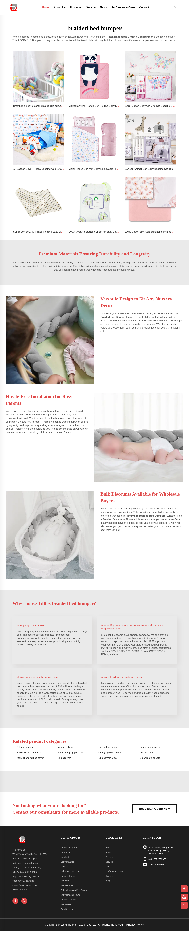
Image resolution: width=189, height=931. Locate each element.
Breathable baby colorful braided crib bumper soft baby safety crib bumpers (55, 106)
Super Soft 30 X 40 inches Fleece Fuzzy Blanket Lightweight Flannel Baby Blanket (59, 231)
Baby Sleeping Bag (70, 871)
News (103, 7)
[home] (14, 7)
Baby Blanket (67, 861)
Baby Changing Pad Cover (74, 890)
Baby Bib (65, 880)
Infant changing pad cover (71, 752)
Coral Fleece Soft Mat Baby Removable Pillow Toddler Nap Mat (104, 169)
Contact (144, 7)
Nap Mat (65, 857)
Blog (107, 880)
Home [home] (45, 7)
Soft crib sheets (24, 747)
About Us (60, 7)
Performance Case (123, 7)
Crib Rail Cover (68, 899)
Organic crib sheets (150, 758)
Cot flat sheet (147, 752)
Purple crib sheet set (150, 747)
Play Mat (65, 866)
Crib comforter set (107, 758)
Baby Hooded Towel (70, 895)
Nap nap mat (64, 758)
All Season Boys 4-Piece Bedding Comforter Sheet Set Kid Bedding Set (53, 169)
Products (76, 7)
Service (91, 7)
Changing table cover (109, 752)
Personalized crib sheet (28, 752)
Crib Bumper (67, 909)
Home (108, 847)
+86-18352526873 (157, 859)
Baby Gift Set (67, 885)
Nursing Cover (68, 876)
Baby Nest (66, 904)
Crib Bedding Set (69, 847)
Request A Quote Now (154, 808)
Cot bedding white (107, 747)
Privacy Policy (135, 924)
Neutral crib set (66, 747)
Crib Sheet (66, 852)
